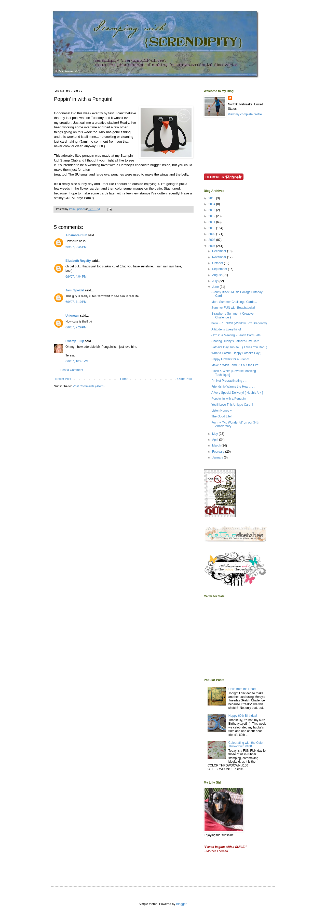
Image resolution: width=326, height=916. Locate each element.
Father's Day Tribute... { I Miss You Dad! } (239, 347)
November (219, 257)
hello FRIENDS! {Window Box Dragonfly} (239, 323)
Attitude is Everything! (226, 329)
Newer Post (63, 379)
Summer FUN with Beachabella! (233, 308)
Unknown (72, 315)
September (220, 269)
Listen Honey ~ (221, 410)
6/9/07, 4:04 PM (76, 276)
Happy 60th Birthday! (242, 715)
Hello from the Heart (242, 689)
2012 (212, 216)
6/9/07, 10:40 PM (76, 361)
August (217, 275)
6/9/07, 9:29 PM (76, 327)
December (219, 251)
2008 (212, 240)
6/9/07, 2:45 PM (76, 247)
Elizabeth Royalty (78, 261)
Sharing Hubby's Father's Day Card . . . (237, 341)
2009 (212, 234)
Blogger (181, 904)
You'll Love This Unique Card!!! (232, 404)
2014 (212, 204)
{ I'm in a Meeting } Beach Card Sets (236, 335)
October (218, 263)
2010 (212, 228)
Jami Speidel (74, 290)
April (215, 439)
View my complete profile (245, 114)
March (217, 445)
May (215, 434)
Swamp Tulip (74, 341)
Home (124, 379)
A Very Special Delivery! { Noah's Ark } (237, 392)
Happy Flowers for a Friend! (230, 359)
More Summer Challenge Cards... (234, 302)
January (218, 457)
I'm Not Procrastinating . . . (229, 380)
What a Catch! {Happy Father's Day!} (236, 353)
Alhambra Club (76, 235)
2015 (212, 198)
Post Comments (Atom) (88, 386)
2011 (212, 222)
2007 (212, 246)
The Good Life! (221, 416)
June (216, 287)
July (215, 281)
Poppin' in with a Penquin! (229, 398)
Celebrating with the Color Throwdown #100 (246, 744)
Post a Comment (71, 370)
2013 (212, 210)
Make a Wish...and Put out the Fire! (235, 365)
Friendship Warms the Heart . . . (233, 386)
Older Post (184, 379)
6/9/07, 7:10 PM (76, 302)
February (218, 451)
